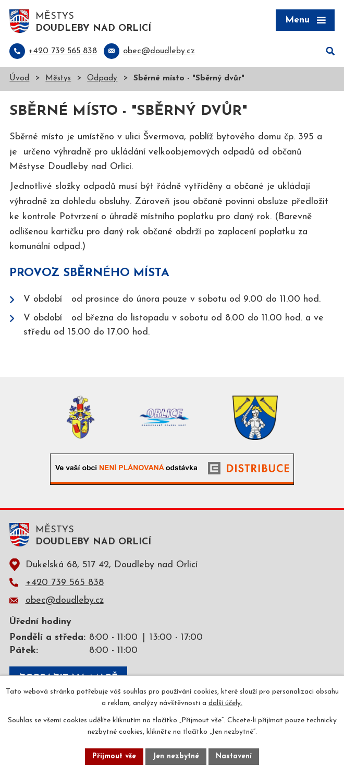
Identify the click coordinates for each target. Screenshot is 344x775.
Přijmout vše (114, 756)
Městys (58, 78)
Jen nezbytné (176, 756)
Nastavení (234, 756)
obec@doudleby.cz (65, 600)
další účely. (225, 704)
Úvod (19, 78)
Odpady (102, 78)
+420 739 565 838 (65, 583)
